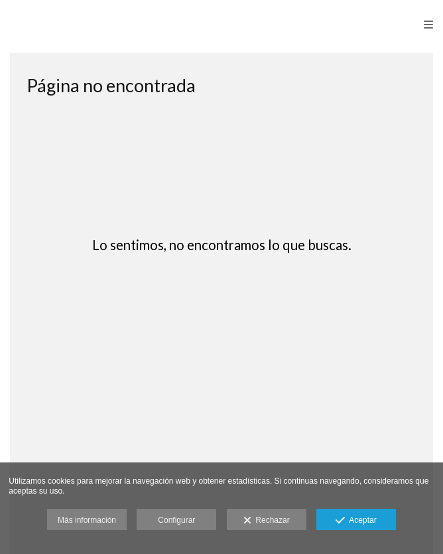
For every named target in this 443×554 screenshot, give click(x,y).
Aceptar (356, 521)
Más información (87, 520)
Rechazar (266, 521)
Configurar (176, 520)
